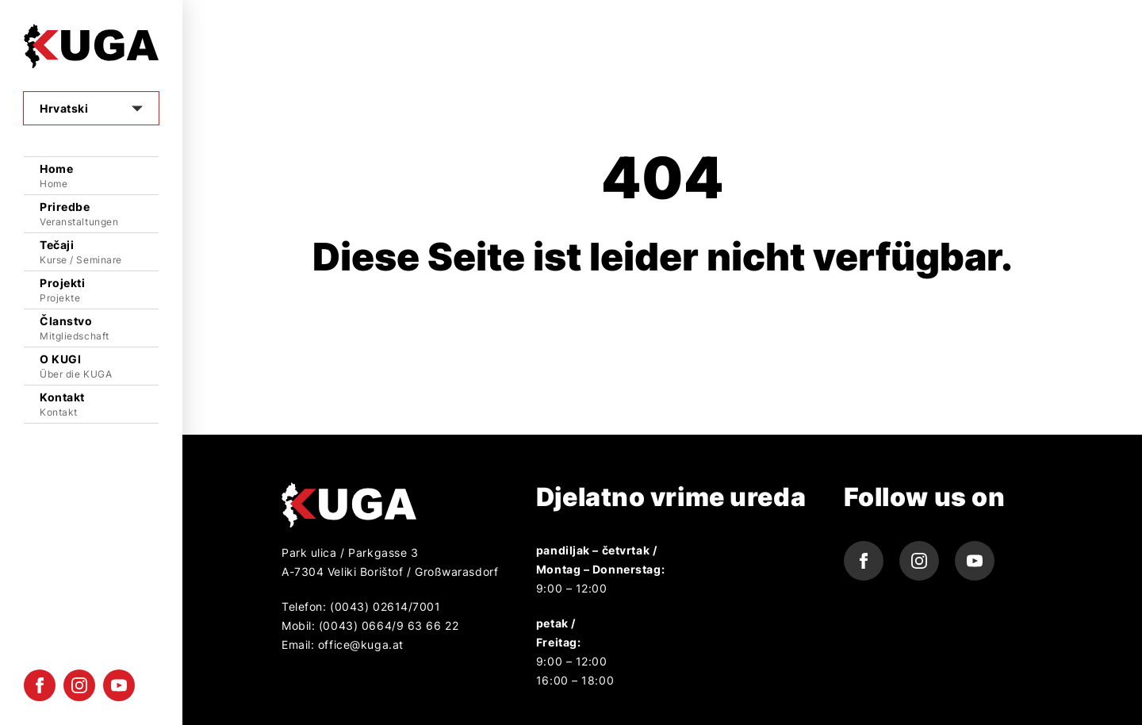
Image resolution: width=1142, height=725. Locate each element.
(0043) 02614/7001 (383, 606)
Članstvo (99, 328)
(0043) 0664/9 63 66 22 (388, 625)
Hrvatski (64, 108)
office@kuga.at (361, 644)
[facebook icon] (40, 685)
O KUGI (99, 367)
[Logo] (91, 46)
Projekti (99, 290)
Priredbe (99, 214)
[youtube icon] (119, 685)
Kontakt (99, 405)
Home (99, 176)
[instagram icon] (79, 685)
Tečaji (99, 252)
